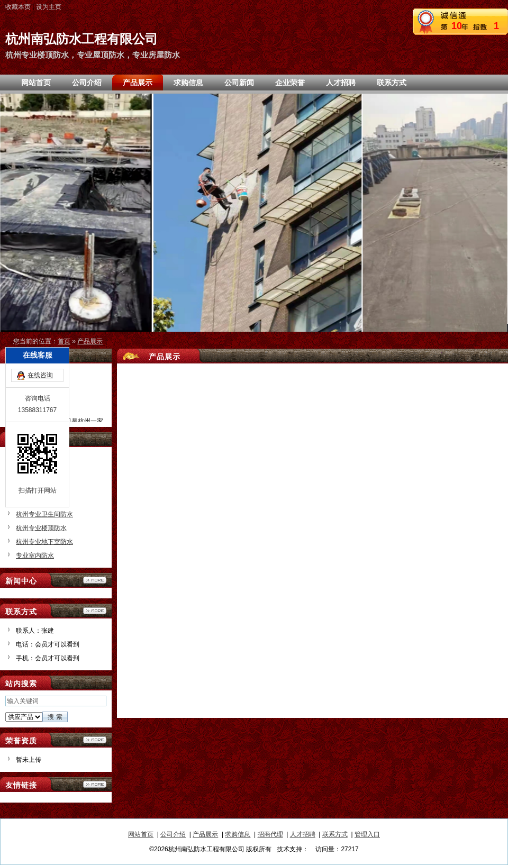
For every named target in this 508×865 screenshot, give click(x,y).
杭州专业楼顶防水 (41, 528)
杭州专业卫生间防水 (44, 514)
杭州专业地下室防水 (44, 541)
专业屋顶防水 (35, 473)
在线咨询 (40, 335)
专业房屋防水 (35, 486)
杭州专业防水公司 (41, 500)
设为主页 (48, 7)
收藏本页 (18, 7)
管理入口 (367, 834)
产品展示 (90, 341)
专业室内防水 (35, 555)
